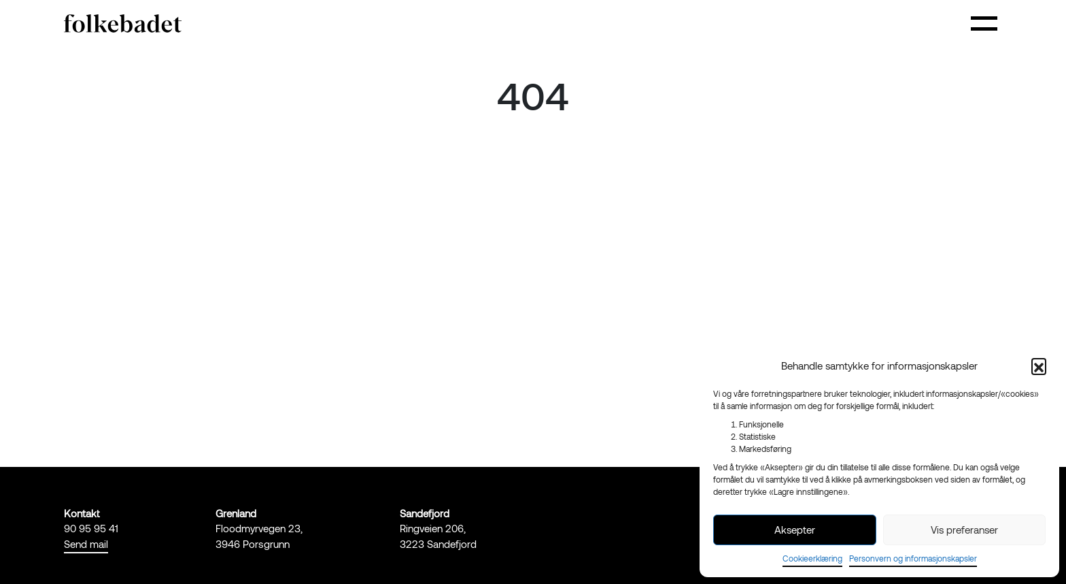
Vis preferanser (964, 529)
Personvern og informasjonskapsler (913, 558)
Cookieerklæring (812, 558)
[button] (1039, 365)
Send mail (86, 544)
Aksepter (794, 529)
